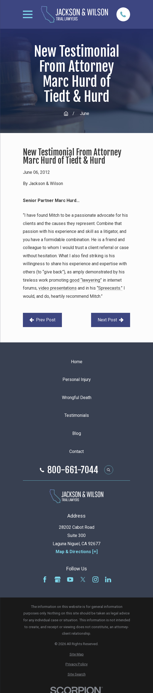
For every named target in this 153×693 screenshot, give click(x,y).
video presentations (57, 288)
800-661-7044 (72, 470)
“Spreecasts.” (109, 288)
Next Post (111, 319)
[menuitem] (76, 654)
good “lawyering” (86, 280)
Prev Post (42, 319)
